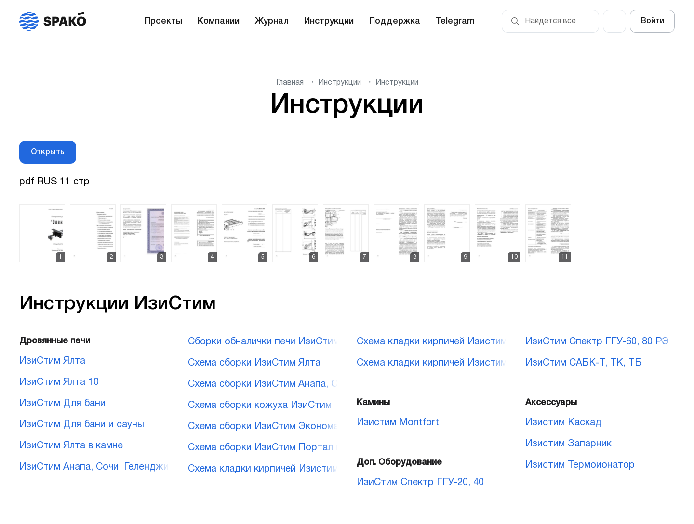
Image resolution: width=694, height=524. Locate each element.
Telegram (455, 21)
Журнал (272, 21)
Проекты (163, 21)
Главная (290, 82)
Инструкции (329, 21)
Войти (652, 21)
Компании (219, 21)
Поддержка (394, 21)
